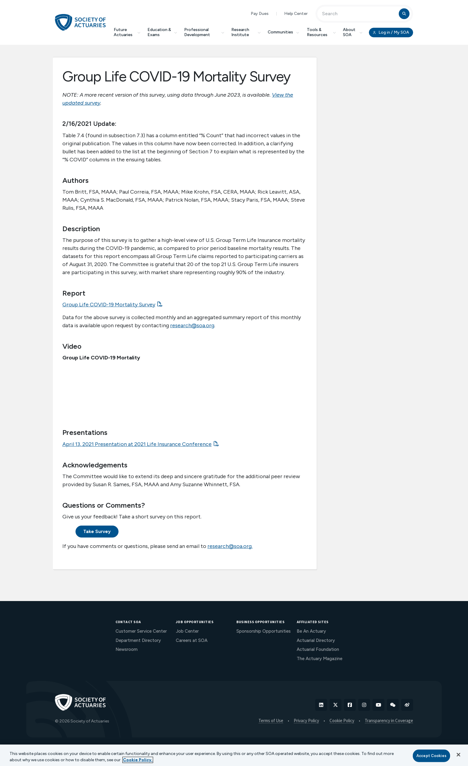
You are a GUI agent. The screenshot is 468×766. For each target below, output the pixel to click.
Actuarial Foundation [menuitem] (318, 649)
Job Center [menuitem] (187, 631)
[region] (234, 755)
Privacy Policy (306, 721)
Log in (391, 32)
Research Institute (246, 32)
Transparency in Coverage (389, 721)
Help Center (296, 13)
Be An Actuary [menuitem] (311, 631)
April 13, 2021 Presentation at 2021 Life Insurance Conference (137, 444)
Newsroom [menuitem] (127, 649)
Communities (284, 32)
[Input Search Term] (359, 13)
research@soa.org (192, 325)
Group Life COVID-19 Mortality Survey (108, 304)
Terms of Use (270, 721)
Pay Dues (260, 13)
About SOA (352, 32)
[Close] (458, 754)
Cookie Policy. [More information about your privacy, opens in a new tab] (138, 759)
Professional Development (204, 32)
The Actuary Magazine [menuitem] (319, 658)
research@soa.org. (230, 546)
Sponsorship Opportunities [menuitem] (263, 631)
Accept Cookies (431, 755)
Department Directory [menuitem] (138, 640)
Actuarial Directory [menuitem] (316, 640)
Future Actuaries (127, 32)
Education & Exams (162, 32)
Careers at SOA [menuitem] (191, 640)
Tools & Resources (321, 32)
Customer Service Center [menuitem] (141, 631)
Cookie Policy (342, 721)
